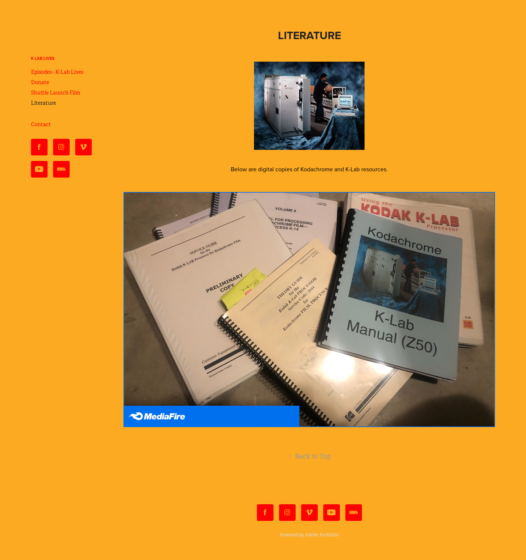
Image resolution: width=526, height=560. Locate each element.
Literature (43, 103)
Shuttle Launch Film (55, 92)
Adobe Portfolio (322, 535)
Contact (41, 124)
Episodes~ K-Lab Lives (57, 72)
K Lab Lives (43, 58)
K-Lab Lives (55, 27)
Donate (40, 82)
